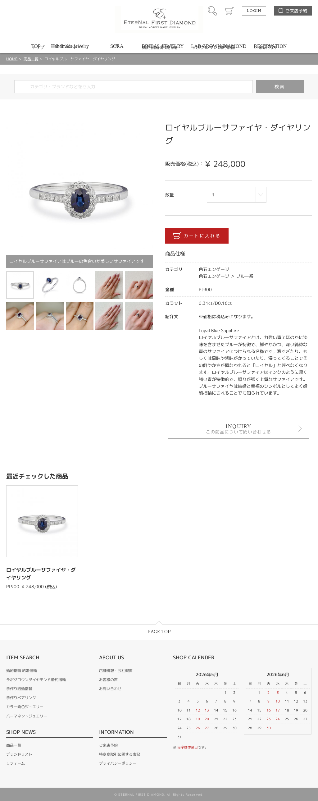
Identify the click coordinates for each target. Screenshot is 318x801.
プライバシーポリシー (117, 763)
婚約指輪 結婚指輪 (21, 670)
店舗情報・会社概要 (116, 670)
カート (229, 11)
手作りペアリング (21, 697)
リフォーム (15, 763)
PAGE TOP (159, 631)
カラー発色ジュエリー (24, 706)
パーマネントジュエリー (26, 716)
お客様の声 (108, 679)
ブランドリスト (19, 754)
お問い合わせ (110, 688)
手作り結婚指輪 (19, 688)
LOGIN (254, 10)
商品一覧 (31, 59)
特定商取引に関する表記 (119, 754)
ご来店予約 (296, 11)
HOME (11, 59)
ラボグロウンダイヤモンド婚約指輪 (36, 679)
